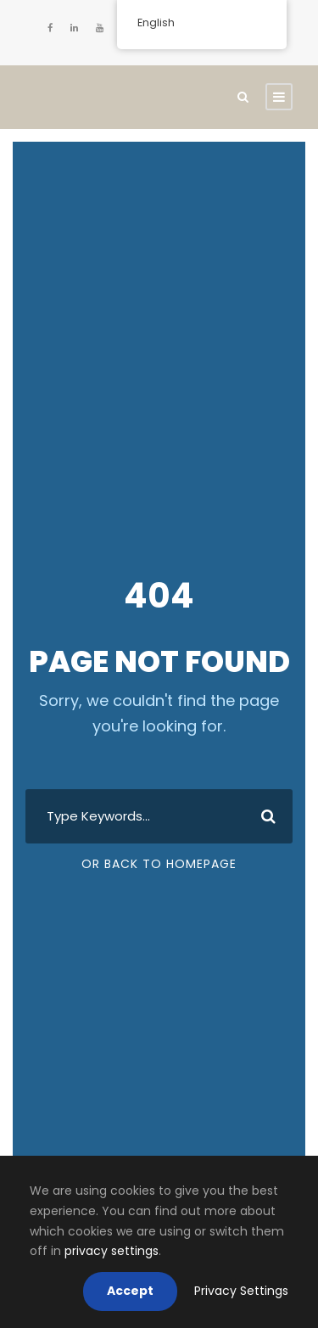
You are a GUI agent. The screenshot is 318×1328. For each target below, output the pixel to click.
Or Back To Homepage (159, 863)
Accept (130, 1290)
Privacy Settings (241, 1290)
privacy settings (111, 1250)
